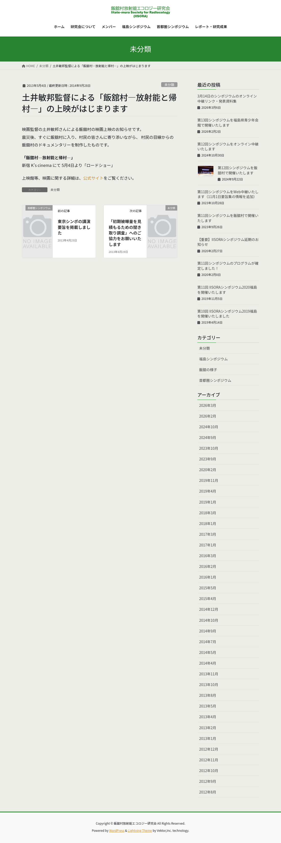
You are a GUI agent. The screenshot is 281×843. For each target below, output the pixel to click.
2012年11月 (208, 759)
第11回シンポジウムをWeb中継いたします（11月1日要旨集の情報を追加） (228, 194)
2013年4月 (207, 716)
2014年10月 (208, 620)
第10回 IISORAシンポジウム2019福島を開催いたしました (227, 314)
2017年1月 (207, 544)
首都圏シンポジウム (215, 380)
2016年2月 (207, 566)
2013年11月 (208, 673)
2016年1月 (207, 577)
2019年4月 (207, 491)
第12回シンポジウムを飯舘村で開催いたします (238, 170)
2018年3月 (207, 512)
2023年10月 (208, 448)
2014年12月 (208, 609)
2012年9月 (207, 781)
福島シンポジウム (213, 358)
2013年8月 (207, 695)
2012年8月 (207, 792)
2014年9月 (207, 630)
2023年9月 (207, 458)
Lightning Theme (140, 830)
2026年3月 (207, 405)
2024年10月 (208, 426)
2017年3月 (207, 534)
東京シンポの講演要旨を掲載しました (74, 227)
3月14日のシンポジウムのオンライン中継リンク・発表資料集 (227, 98)
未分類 (169, 84)
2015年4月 (207, 598)
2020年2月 (207, 469)
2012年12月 (208, 749)
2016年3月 (207, 555)
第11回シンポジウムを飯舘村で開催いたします (228, 218)
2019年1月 (207, 502)
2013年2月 (207, 727)
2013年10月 (208, 684)
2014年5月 (207, 652)
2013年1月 (207, 738)
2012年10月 (208, 770)
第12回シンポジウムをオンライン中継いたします (228, 146)
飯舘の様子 (208, 369)
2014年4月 (207, 663)
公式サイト (93, 178)
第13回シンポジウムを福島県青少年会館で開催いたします (228, 122)
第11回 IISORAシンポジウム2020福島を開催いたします (227, 290)
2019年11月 (208, 480)
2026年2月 (207, 416)
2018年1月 (207, 523)
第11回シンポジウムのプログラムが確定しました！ (227, 266)
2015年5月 (207, 587)
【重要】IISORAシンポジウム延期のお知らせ (228, 242)
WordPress (116, 830)
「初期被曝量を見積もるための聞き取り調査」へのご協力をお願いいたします (125, 232)
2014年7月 (207, 641)
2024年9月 (207, 437)
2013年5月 (207, 705)
